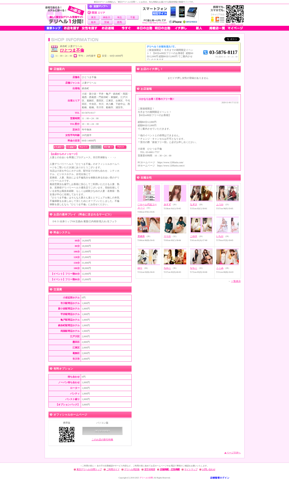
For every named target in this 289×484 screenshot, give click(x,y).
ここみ (220, 268)
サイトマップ (190, 469)
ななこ (193, 268)
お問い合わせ (208, 469)
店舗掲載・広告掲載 (170, 469)
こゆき (193, 236)
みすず (167, 204)
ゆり (140, 268)
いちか (220, 236)
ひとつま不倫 (72, 50)
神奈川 (106, 17)
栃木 (93, 22)
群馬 (119, 22)
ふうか (220, 204)
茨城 (106, 22)
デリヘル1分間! (146, 478)
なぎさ (193, 204)
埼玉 (119, 17)
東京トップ (53, 28)
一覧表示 (236, 281)
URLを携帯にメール (234, 24)
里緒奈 (141, 236)
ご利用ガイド (113, 469)
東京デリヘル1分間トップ (89, 469)
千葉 (132, 17)
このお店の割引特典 (102, 439)
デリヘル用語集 (132, 469)
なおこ (167, 268)
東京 (93, 17)
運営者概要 (149, 469)
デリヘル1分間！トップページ (99, 6)
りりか (167, 236)
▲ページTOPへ (232, 452)
